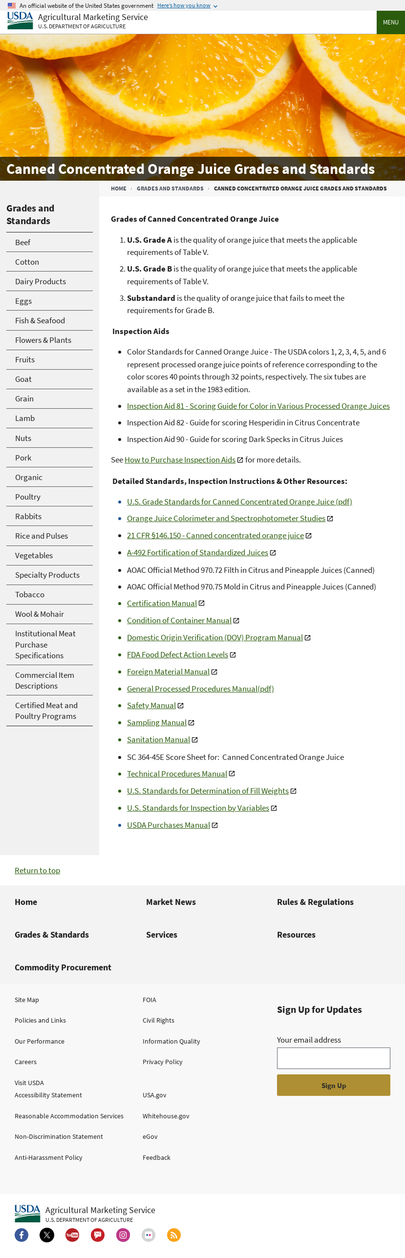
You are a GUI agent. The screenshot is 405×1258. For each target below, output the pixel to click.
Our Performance (39, 1041)
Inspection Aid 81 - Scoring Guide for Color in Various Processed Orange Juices (258, 405)
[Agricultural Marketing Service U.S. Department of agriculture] (77, 21)
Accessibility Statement (48, 1094)
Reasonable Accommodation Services (69, 1115)
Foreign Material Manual (168, 671)
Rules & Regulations (315, 901)
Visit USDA (29, 1082)
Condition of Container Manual (179, 620)
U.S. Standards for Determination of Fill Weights (208, 790)
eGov (150, 1136)
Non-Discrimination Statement (59, 1136)
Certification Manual (162, 603)
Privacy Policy (163, 1061)
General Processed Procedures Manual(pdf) (200, 688)
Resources (296, 934)
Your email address (309, 1039)
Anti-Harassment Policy (49, 1157)
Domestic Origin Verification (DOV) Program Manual (215, 637)
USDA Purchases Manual (168, 824)
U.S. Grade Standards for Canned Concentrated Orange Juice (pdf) (239, 501)
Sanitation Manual (158, 739)
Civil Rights (158, 1020)
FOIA (149, 999)
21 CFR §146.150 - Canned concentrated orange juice (215, 535)
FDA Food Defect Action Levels (177, 654)
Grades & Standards (52, 934)
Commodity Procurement (63, 967)
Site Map (27, 999)
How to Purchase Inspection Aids (180, 459)
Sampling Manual (157, 722)
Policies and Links (40, 1020)
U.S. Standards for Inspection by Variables (198, 807)
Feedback (157, 1157)
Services (161, 934)
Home (119, 188)
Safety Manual (151, 705)
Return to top (37, 870)
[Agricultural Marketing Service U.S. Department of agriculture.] (85, 1214)
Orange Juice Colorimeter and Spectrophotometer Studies (226, 518)
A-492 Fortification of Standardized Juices (197, 552)
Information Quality (171, 1041)
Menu (391, 22)
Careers (26, 1061)
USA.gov (155, 1094)
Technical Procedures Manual (177, 773)
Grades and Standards (170, 188)
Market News (171, 901)
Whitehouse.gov (166, 1115)
